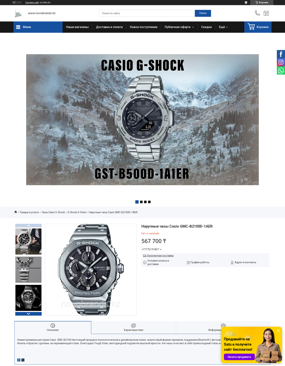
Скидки (206, 27)
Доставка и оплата (109, 27)
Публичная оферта (178, 27)
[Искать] (203, 13)
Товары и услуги (29, 212)
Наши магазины (77, 27)
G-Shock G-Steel (76, 212)
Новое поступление (143, 27)
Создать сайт (32, 2)
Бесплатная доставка (160, 255)
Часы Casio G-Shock (53, 212)
